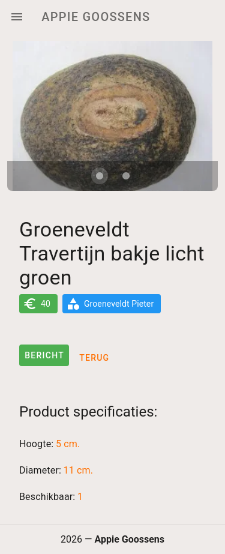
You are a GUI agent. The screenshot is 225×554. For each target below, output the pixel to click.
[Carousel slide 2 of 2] (126, 175)
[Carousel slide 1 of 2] (99, 175)
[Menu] (16, 16)
